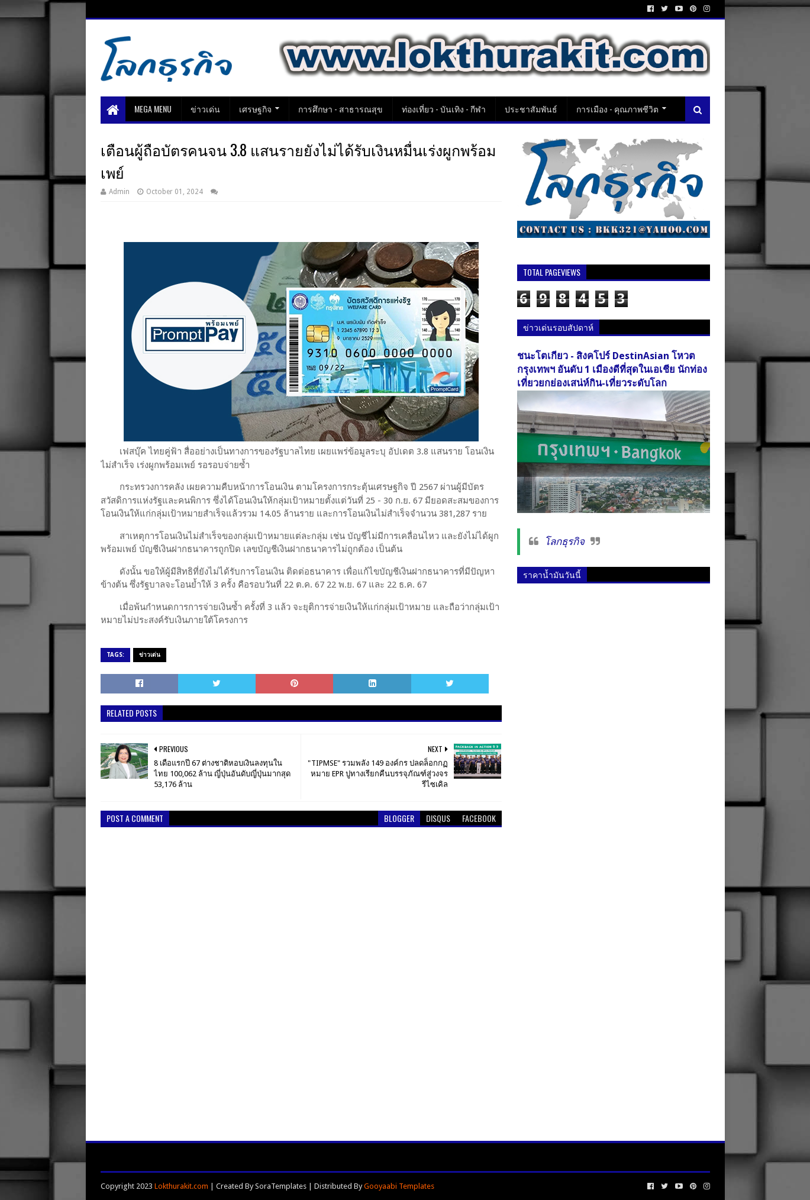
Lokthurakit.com (181, 1186)
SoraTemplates (280, 1186)
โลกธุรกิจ (564, 541)
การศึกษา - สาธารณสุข (340, 108)
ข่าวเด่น (205, 108)
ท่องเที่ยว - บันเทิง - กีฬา (444, 108)
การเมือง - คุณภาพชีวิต (617, 108)
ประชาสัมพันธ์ (531, 108)
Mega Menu (153, 108)
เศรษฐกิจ (255, 108)
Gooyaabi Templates (399, 1186)
